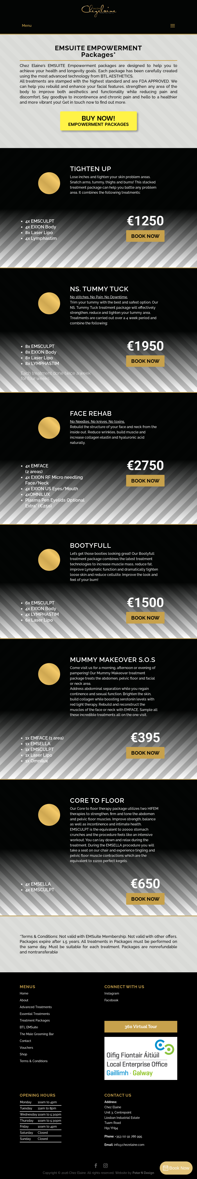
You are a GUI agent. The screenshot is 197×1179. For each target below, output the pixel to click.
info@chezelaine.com (124, 1144)
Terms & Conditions (34, 1061)
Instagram (111, 993)
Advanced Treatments (36, 1007)
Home (24, 993)
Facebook (111, 1000)
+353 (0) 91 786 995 (123, 1136)
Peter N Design (143, 1173)
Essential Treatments (35, 1014)
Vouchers (26, 1047)
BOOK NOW (145, 236)
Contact (25, 1041)
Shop (23, 1054)
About (24, 1000)
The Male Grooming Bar (37, 1034)
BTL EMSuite (29, 1027)
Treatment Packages (35, 1020)
